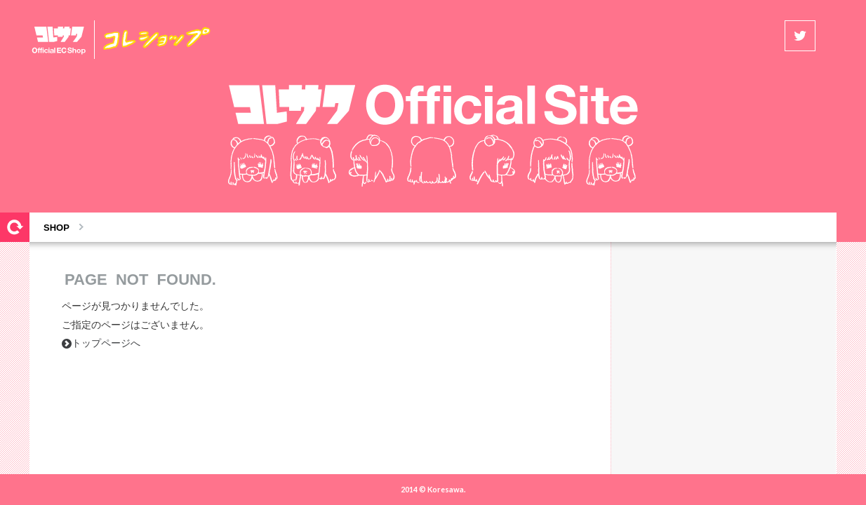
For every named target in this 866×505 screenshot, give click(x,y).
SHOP (56, 227)
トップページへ (101, 343)
